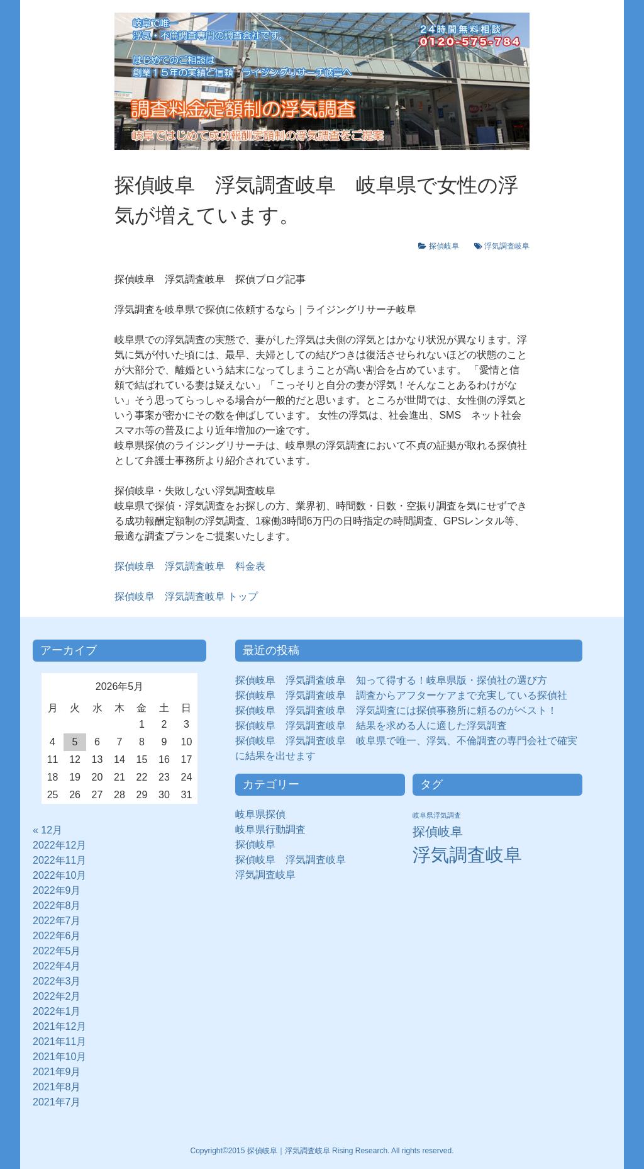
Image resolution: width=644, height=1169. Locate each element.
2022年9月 (57, 890)
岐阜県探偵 (260, 814)
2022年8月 (57, 905)
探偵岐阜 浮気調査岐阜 (290, 859)
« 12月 (47, 830)
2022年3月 (57, 981)
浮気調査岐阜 (507, 246)
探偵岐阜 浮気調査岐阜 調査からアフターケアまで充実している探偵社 (401, 695)
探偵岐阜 (448, 246)
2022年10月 (59, 875)
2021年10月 (59, 1056)
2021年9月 (57, 1071)
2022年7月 (57, 920)
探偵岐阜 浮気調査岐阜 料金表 (189, 566)
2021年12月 (59, 1026)
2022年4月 (57, 966)
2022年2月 (57, 996)
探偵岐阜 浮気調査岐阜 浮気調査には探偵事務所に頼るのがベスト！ (396, 710)
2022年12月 (59, 845)
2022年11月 (59, 860)
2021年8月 (57, 1086)
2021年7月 (57, 1102)
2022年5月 (57, 951)
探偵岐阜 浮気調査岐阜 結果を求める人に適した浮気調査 (371, 725)
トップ (186, 596)
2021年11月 (59, 1041)
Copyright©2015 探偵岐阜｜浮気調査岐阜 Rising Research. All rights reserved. (322, 1150)
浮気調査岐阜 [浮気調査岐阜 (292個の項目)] (467, 854)
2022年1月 (57, 1011)
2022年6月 (57, 935)
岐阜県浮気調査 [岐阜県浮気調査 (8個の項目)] (437, 815)
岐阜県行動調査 (270, 829)
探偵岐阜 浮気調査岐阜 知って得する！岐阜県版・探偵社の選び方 (391, 680)
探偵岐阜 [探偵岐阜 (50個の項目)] (438, 832)
